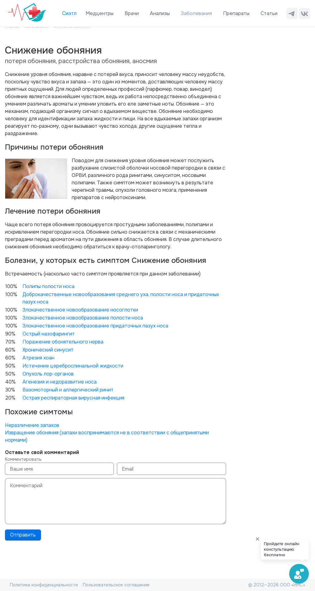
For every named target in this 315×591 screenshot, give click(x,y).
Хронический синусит (48, 350)
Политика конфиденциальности (44, 585)
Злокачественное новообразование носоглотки (80, 310)
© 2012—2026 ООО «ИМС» (276, 585)
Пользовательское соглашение (116, 585)
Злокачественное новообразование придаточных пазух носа (95, 326)
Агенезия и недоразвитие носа (59, 382)
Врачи (132, 13)
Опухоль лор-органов (48, 374)
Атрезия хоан (38, 358)
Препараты (236, 13)
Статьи (269, 13)
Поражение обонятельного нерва (62, 342)
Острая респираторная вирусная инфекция (73, 398)
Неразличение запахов (32, 425)
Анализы (160, 13)
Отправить (23, 535)
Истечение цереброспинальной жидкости (72, 366)
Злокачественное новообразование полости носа (82, 318)
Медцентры (100, 13)
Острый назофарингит (48, 334)
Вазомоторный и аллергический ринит (68, 390)
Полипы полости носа (48, 286)
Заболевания (196, 13)
